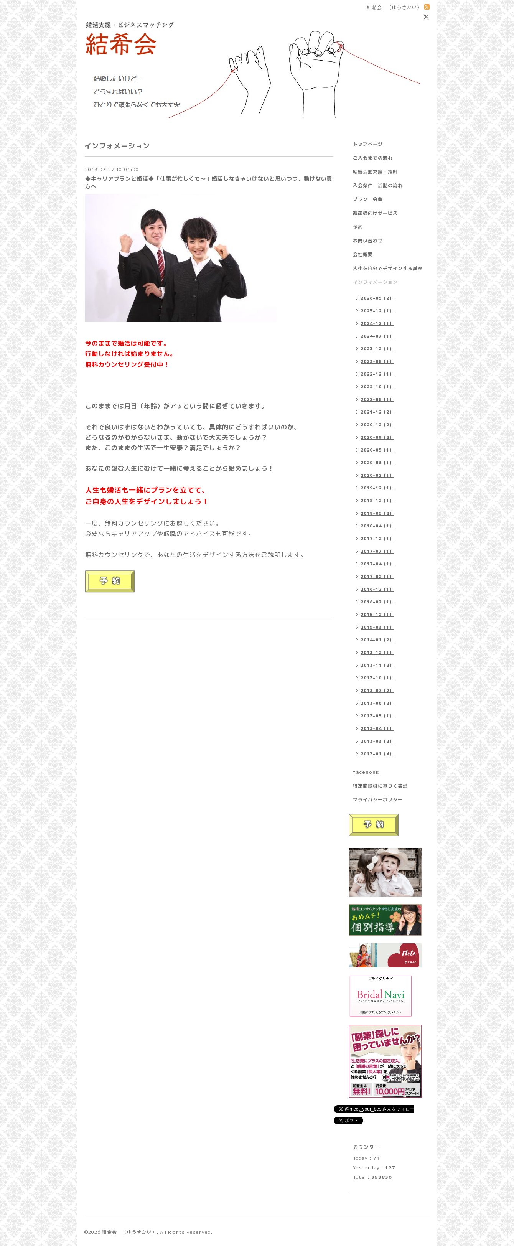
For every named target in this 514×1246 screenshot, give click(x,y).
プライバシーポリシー (378, 799)
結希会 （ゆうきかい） (129, 1232)
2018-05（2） (377, 513)
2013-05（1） (377, 716)
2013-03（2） (377, 741)
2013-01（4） (377, 754)
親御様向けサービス (375, 213)
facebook (366, 772)
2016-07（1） (377, 602)
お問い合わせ (368, 240)
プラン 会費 (368, 199)
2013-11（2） (377, 665)
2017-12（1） (377, 539)
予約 (358, 227)
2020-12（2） (377, 425)
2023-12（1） (377, 349)
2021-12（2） (377, 412)
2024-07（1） (377, 336)
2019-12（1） (377, 488)
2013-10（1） (377, 678)
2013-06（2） (377, 703)
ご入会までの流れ (373, 158)
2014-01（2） (377, 640)
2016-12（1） (377, 589)
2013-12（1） (377, 652)
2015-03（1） (377, 627)
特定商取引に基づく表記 (380, 786)
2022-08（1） (377, 399)
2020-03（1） (377, 463)
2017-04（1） (377, 564)
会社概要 (363, 254)
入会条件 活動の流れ (378, 185)
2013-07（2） (377, 690)
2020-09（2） (377, 437)
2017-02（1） (377, 577)
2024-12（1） (377, 323)
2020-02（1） (377, 475)
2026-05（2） (377, 298)
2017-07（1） (377, 551)
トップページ (368, 144)
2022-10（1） (377, 387)
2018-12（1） (377, 501)
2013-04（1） (377, 728)
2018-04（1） (377, 526)
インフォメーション (375, 282)
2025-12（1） (377, 311)
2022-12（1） (377, 374)
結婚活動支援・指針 (375, 171)
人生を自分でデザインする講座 (388, 268)
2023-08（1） (377, 361)
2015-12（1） (377, 614)
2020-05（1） (377, 450)
